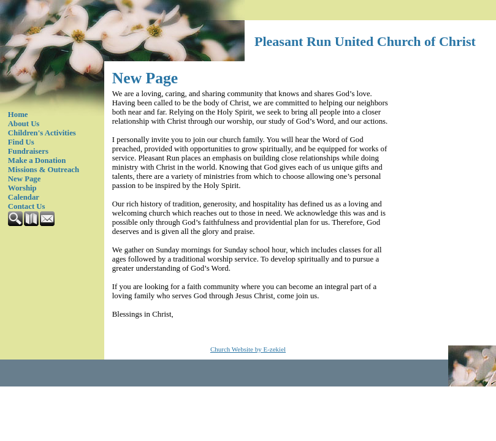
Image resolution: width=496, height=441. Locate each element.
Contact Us (26, 206)
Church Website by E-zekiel (248, 349)
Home (18, 114)
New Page (24, 179)
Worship (22, 188)
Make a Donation (37, 160)
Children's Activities (42, 133)
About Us (24, 123)
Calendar (23, 197)
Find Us (21, 142)
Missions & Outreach (43, 169)
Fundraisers (28, 151)
